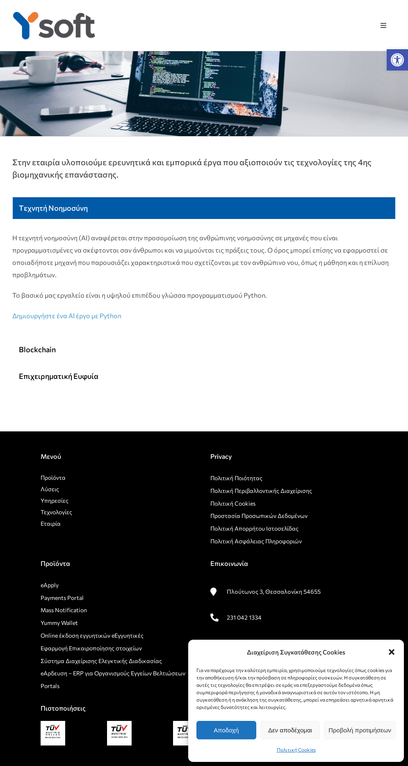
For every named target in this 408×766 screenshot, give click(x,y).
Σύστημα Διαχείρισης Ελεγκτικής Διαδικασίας (101, 660)
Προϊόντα (53, 477)
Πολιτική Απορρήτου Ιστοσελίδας (254, 528)
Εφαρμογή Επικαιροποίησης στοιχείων (91, 648)
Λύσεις (50, 489)
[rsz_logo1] (54, 15)
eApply (50, 584)
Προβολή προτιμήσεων (359, 730)
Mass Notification (64, 609)
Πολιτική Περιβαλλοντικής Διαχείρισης (261, 490)
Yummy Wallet (59, 622)
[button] (397, 60)
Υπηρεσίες (54, 500)
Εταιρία (51, 523)
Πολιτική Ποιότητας (236, 477)
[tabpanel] (204, 281)
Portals (50, 685)
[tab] (204, 208)
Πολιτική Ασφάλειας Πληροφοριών (256, 541)
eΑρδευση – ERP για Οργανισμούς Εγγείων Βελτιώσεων (113, 673)
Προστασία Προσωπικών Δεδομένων (259, 515)
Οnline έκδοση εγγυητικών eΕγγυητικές (92, 635)
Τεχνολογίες (56, 511)
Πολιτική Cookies (296, 749)
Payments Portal (63, 597)
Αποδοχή (226, 730)
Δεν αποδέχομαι (290, 730)
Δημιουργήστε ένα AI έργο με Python (66, 315)
